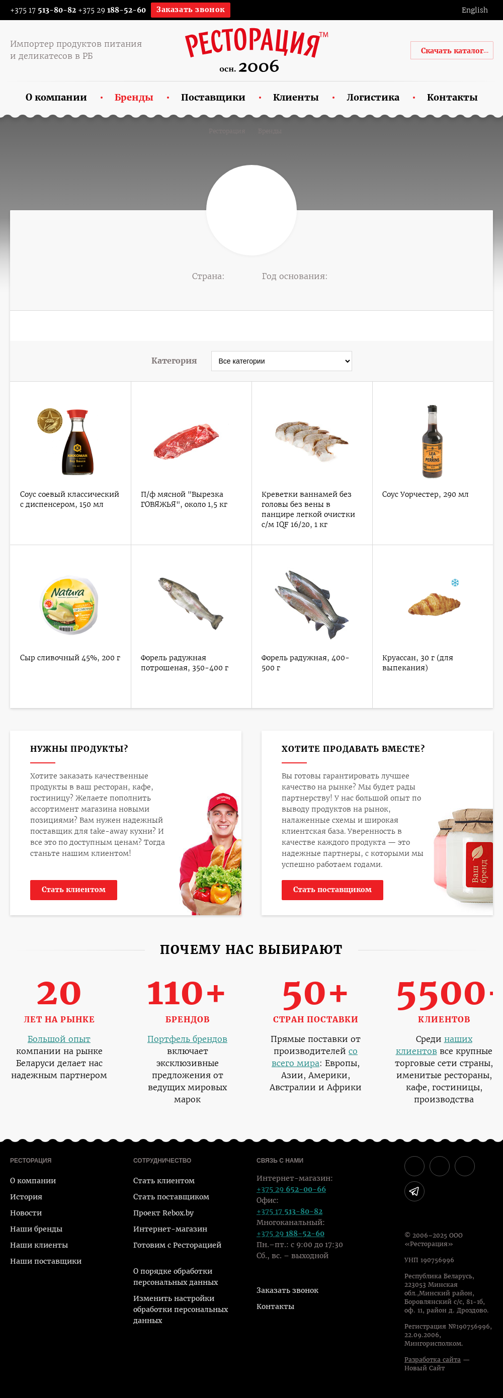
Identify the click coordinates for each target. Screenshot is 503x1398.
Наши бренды (36, 1229)
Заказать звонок (190, 9)
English (475, 10)
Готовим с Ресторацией (177, 1245)
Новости (26, 1212)
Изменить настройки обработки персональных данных (180, 1309)
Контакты (275, 1306)
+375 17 (36, 10)
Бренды (270, 131)
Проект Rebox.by (163, 1212)
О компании (33, 1180)
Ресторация (227, 131)
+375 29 (112, 10)
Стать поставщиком (332, 889)
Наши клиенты (39, 1245)
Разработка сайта (432, 1360)
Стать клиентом (74, 889)
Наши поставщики (45, 1261)
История (26, 1196)
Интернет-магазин (170, 1229)
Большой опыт (59, 1039)
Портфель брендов (187, 1039)
